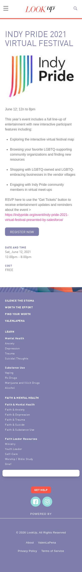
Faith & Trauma (15, 419)
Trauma (10, 353)
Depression (12, 348)
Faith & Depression (17, 414)
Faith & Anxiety (15, 409)
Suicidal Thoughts (16, 358)
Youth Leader (13, 449)
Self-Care (11, 454)
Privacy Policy (27, 551)
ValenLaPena (15, 321)
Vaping (9, 372)
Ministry (10, 444)
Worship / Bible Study (19, 459)
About (30, 542)
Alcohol (10, 388)
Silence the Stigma (19, 300)
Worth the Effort (19, 307)
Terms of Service (52, 551)
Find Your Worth (18, 314)
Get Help (40, 490)
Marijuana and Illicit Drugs (22, 383)
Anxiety (10, 343)
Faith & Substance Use (20, 429)
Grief (8, 464)
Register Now (22, 231)
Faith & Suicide (15, 424)
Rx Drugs (11, 378)
